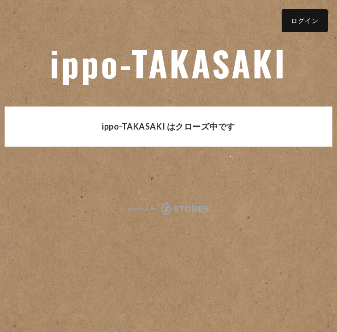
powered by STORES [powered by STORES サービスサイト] (168, 208)
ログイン (305, 20)
